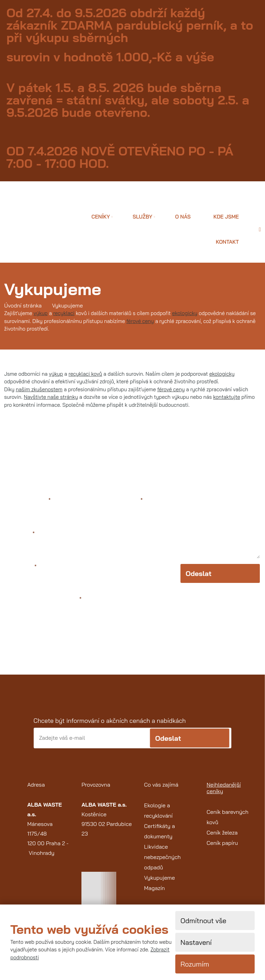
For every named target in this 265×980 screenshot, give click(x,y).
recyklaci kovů (85, 374)
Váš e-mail (20, 534)
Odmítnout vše (203, 920)
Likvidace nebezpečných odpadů (162, 857)
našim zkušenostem (39, 389)
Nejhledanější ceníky (224, 788)
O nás (182, 216)
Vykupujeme (159, 877)
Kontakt (227, 242)
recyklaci (64, 313)
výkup (40, 313)
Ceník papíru (222, 842)
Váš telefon (21, 567)
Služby (143, 216)
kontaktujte (226, 397)
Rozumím (194, 964)
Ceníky (100, 216)
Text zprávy (127, 500)
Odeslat (199, 573)
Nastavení (196, 942)
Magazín (154, 888)
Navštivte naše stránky (51, 397)
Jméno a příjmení (28, 500)
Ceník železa (222, 832)
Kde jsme (226, 216)
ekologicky (184, 313)
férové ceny (140, 321)
